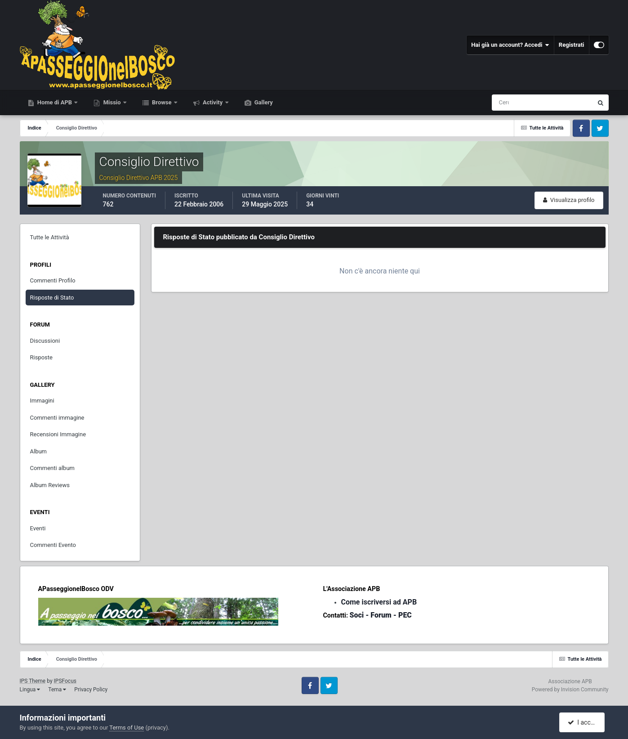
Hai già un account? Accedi (510, 45)
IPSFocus (65, 681)
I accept (583, 722)
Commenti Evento (53, 545)
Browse (162, 102)
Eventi (38, 528)
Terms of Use (126, 727)
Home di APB (55, 102)
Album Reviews (50, 485)
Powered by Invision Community (570, 689)
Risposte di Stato (52, 297)
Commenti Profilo (53, 280)
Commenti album (52, 468)
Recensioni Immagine (58, 434)
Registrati (571, 44)
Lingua (30, 689)
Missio (112, 102)
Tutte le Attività (49, 237)
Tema (57, 689)
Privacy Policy (90, 689)
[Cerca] (505, 102)
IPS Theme (33, 681)
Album (38, 451)
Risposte (41, 357)
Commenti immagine (57, 417)
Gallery (263, 102)
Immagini (42, 400)
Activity (212, 102)
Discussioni (45, 340)
